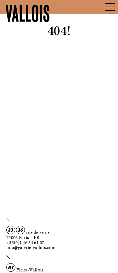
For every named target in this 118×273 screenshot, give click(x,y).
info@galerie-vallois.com (30, 247)
